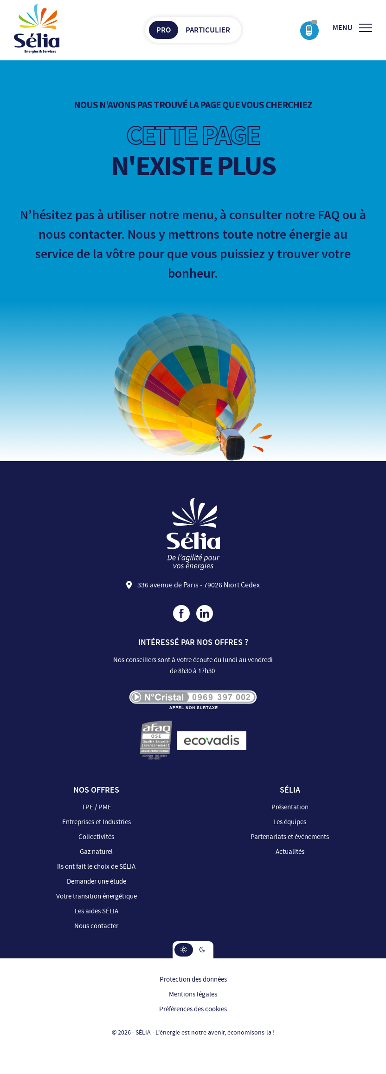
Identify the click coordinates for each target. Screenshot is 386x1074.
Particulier (208, 30)
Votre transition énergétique (96, 896)
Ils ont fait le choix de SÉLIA (96, 866)
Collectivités (96, 837)
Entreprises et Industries (96, 822)
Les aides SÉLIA (96, 911)
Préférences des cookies (193, 1009)
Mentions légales (193, 994)
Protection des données (193, 979)
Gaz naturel (96, 851)
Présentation (290, 807)
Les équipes (289, 822)
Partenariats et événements (290, 837)
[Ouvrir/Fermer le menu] (352, 27)
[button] (183, 950)
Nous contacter (96, 926)
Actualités (290, 851)
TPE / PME (96, 807)
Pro (163, 30)
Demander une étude (96, 881)
